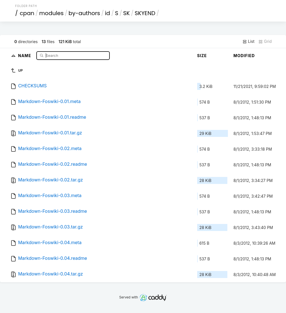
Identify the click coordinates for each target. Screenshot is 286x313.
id (107, 13)
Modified (244, 55)
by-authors (84, 13)
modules (51, 13)
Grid (265, 41)
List (248, 41)
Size (202, 55)
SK (126, 13)
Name (25, 55)
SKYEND (145, 13)
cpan (27, 13)
